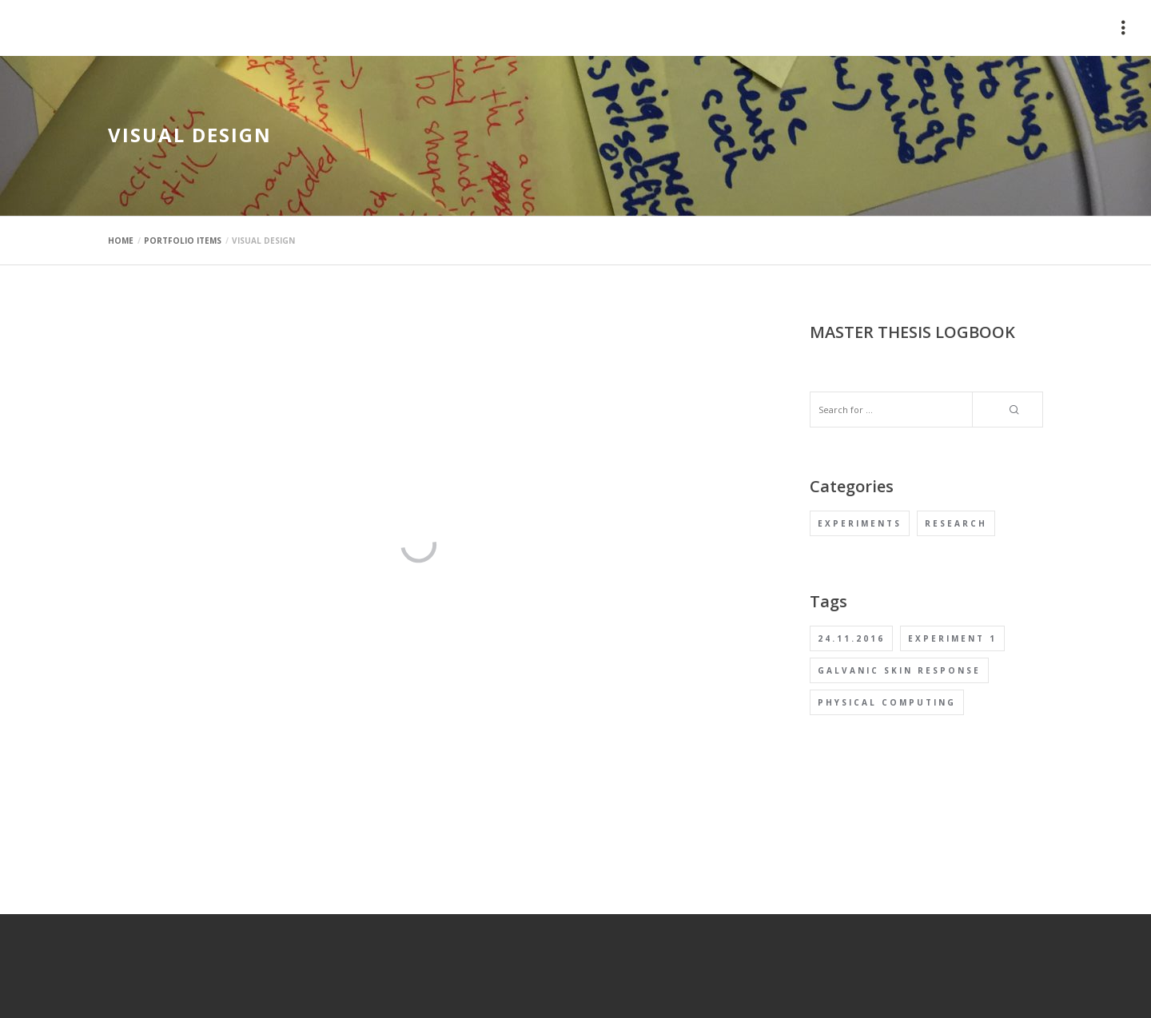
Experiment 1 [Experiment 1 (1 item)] (952, 638)
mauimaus (144, 28)
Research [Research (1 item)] (956, 523)
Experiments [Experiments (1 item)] (860, 523)
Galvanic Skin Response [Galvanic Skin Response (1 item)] (899, 670)
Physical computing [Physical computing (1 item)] (887, 702)
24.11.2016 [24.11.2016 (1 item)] (851, 638)
